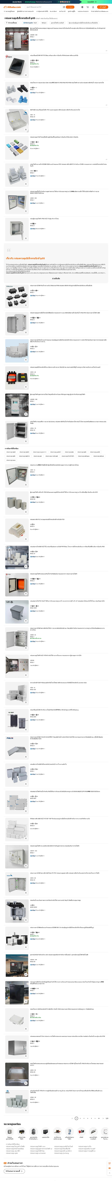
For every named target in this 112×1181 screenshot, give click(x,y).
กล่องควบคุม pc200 (95, 452)
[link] (109, 1163)
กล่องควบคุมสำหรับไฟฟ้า (68, 456)
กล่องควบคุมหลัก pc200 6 (62, 1151)
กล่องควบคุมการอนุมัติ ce (86, 1151)
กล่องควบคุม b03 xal (98, 456)
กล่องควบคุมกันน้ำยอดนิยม (15, 1149)
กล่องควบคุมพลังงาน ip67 (86, 1149)
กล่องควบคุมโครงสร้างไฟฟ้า (15, 1146)
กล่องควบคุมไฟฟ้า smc (37, 1146)
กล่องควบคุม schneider (38, 1153)
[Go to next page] (103, 1118)
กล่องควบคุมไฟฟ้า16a (37, 1151)
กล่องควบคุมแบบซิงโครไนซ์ (63, 1146)
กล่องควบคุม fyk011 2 (24, 456)
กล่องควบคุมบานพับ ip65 (51, 456)
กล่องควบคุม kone (10, 460)
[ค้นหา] (70, 7)
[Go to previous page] (72, 1118)
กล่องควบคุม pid (38, 456)
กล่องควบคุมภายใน (84, 1146)
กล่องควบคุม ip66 (12, 1153)
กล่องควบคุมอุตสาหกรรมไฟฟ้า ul (41, 1149)
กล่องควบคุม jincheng (61, 1153)
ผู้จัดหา (42, 40)
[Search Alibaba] (44, 7)
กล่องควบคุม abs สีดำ (13, 1151)
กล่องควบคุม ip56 (69, 452)
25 (98, 1118)
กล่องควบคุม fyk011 (24, 452)
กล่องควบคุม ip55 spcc (84, 456)
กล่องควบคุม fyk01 (11, 452)
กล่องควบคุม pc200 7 (55, 452)
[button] (64, 7)
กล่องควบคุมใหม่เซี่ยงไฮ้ (62, 1149)
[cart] (88, 7)
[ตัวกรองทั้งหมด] (11, 22)
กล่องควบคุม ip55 (81, 452)
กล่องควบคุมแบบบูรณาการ (39, 452)
